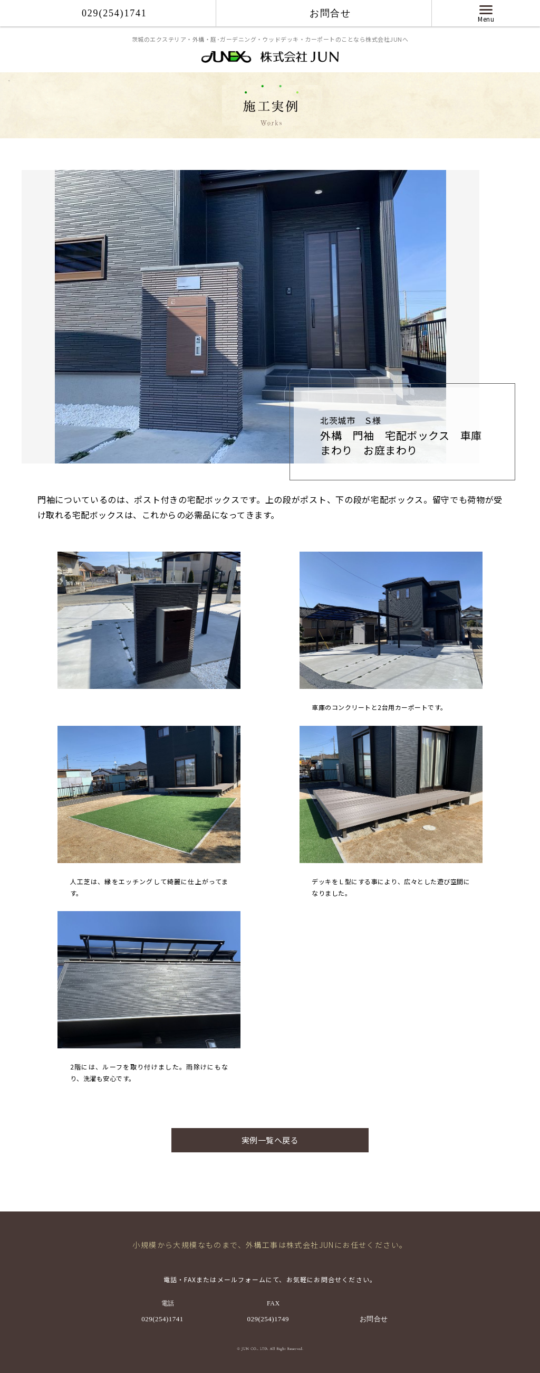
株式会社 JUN (270, 58)
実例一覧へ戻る (270, 1139)
